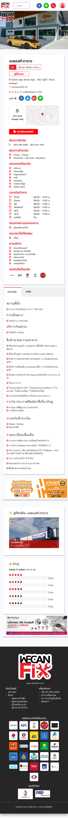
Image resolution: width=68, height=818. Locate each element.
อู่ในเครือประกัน (19, 704)
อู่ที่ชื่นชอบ (19, 74)
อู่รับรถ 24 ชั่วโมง (20, 707)
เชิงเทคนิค (12, 292)
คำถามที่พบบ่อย (48, 695)
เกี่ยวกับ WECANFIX (50, 692)
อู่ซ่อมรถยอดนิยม (20, 701)
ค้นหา (11, 695)
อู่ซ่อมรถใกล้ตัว (19, 698)
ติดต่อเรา (45, 701)
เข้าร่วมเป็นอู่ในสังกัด (51, 698)
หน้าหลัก (12, 692)
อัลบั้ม (28, 291)
